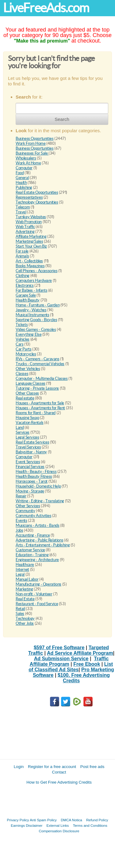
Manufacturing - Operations (38, 584)
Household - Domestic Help (38, 486)
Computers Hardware (34, 280)
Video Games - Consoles (36, 329)
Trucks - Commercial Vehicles (40, 364)
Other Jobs (25, 623)
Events (21, 520)
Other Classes (27, 393)
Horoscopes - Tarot (32, 481)
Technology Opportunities (37, 202)
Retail (20, 608)
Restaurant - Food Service (37, 603)
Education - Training (32, 555)
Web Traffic (25, 226)
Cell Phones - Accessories (36, 270)
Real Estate (25, 599)
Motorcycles (26, 354)
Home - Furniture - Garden (37, 305)
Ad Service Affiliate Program (80, 653)
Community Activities (33, 515)
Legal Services (27, 437)
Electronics (25, 285)
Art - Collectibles (29, 261)
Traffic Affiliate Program (69, 661)
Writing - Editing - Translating (40, 501)
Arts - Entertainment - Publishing (43, 545)
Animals (22, 256)
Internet (22, 569)
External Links (58, 825)
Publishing (24, 187)
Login (19, 766)
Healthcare (25, 564)
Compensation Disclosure (59, 831)
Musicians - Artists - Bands (37, 525)
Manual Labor (27, 579)
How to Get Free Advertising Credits (59, 782)
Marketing (24, 589)
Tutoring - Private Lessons (37, 388)
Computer (24, 168)
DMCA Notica (71, 820)
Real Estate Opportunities (37, 192)
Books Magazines (30, 266)
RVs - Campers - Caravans (37, 359)
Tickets (22, 324)
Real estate (25, 398)
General (22, 177)
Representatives (29, 197)
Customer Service (30, 550)
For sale (22, 251)
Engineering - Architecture (37, 559)
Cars (19, 344)
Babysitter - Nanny (31, 452)
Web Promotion (29, 221)
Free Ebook (86, 664)
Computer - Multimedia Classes (42, 378)
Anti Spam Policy (43, 820)
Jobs (19, 530)
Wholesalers (26, 158)
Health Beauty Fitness (34, 476)
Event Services (28, 461)
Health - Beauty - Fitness (36, 471)
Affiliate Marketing (31, 236)
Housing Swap (27, 417)
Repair (21, 496)
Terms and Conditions (90, 825)
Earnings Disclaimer (26, 825)
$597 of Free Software (59, 647)
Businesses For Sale (32, 153)
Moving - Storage (30, 491)
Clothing (22, 275)
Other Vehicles (28, 368)
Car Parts (24, 349)
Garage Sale (26, 295)
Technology (25, 618)
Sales (20, 613)
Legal (20, 574)
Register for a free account (52, 766)
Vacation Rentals (30, 422)
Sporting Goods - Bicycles (36, 319)
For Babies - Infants (31, 290)
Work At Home (28, 163)
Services (22, 432)
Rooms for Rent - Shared (36, 412)
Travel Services (28, 447)
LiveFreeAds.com (46, 8)
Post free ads (92, 766)
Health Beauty (28, 300)
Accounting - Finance (33, 535)
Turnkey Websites (31, 217)
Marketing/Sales (29, 241)
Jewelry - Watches (31, 310)
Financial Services (30, 466)
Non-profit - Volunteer (34, 594)
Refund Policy (97, 820)
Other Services (28, 506)
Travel (21, 212)
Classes (22, 373)
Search (62, 119)
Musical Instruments (32, 315)
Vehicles (22, 339)
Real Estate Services (32, 442)
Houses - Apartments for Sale (40, 403)
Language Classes (30, 383)
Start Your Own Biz (31, 246)
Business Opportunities (34, 138)
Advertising (25, 231)
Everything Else (28, 334)
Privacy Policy (18, 820)
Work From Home (31, 143)
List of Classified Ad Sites (71, 666)
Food (20, 172)
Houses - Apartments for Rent (40, 408)
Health (21, 182)
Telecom (23, 207)
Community (25, 510)
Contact (59, 772)
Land (20, 427)
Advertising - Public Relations (39, 540)
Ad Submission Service (61, 658)
